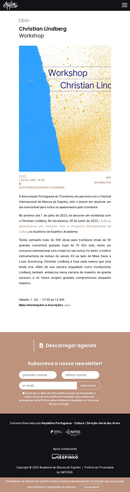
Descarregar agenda (68, 345)
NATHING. (67, 472)
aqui (67, 305)
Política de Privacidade (62, 397)
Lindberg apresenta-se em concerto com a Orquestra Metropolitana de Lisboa (65, 226)
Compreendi (91, 487)
